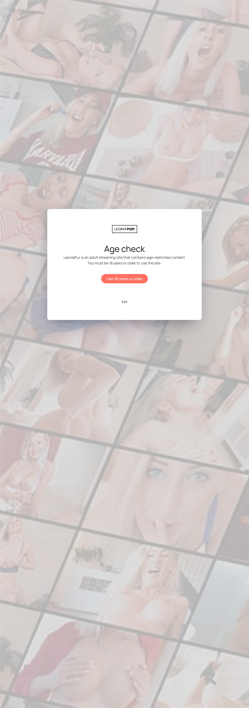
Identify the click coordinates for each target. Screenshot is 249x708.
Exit (124, 301)
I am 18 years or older (124, 278)
